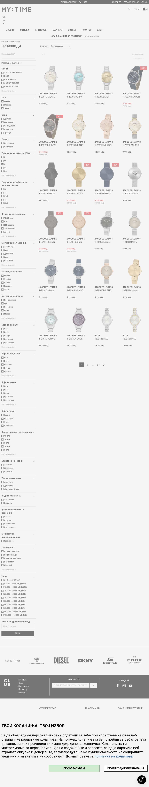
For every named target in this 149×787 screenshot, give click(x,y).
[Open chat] (141, 779)
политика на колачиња (114, 756)
